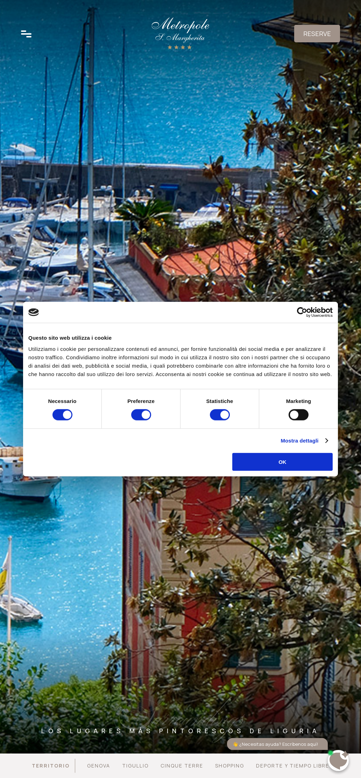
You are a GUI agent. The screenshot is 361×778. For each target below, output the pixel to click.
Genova (98, 765)
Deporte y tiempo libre (292, 765)
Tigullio (135, 765)
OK (282, 462)
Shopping (229, 765)
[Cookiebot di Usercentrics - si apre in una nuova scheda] (302, 312)
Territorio (51, 765)
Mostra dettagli (299, 441)
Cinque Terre (182, 765)
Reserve (317, 33)
